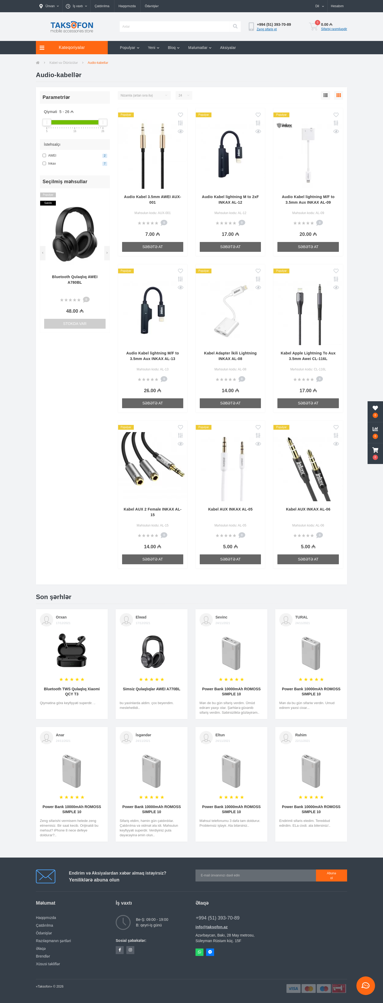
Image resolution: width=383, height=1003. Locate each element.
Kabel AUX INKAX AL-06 (308, 509)
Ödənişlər (152, 6)
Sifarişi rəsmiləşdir (334, 29)
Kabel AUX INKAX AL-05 (230, 509)
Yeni (153, 47)
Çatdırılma (102, 6)
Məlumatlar (200, 47)
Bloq (174, 47)
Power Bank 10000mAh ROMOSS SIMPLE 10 (231, 691)
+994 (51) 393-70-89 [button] (218, 918)
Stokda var (74, 323)
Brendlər (43, 956)
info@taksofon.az (211, 927)
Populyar (129, 47)
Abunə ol (331, 875)
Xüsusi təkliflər (48, 964)
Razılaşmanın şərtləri (53, 941)
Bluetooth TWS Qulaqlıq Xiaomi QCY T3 (72, 691)
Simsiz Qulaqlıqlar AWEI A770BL (151, 689)
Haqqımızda (127, 6)
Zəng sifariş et (267, 29)
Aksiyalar (228, 47)
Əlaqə (41, 948)
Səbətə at (152, 247)
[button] (49, 6)
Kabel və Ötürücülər (63, 63)
